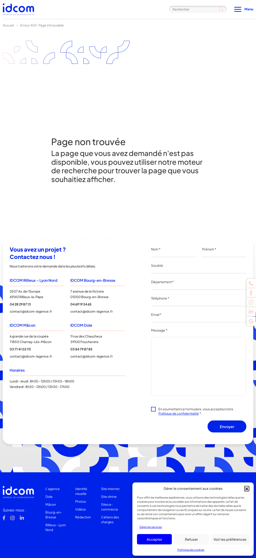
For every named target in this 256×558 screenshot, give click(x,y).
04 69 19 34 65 (81, 304)
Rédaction (83, 517)
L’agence (52, 489)
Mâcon (50, 504)
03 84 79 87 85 (81, 349)
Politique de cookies (190, 550)
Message (159, 330)
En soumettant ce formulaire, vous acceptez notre (195, 411)
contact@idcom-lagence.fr (31, 311)
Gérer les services (150, 527)
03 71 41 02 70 (20, 349)
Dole (49, 496)
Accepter (154, 539)
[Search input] (198, 9)
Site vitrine (109, 496)
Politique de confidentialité (178, 413)
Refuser (191, 539)
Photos (80, 501)
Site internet (110, 489)
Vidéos (80, 509)
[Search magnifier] (221, 9)
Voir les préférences (230, 539)
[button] (246, 488)
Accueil (8, 25)
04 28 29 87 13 (20, 304)
